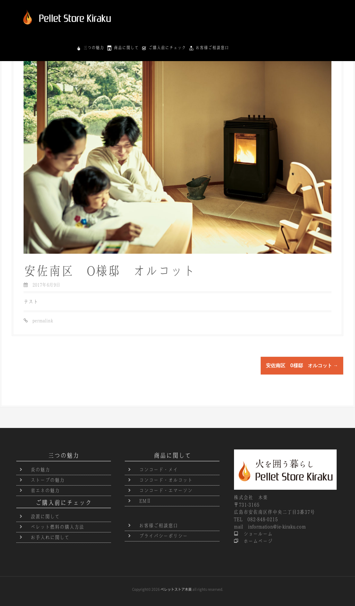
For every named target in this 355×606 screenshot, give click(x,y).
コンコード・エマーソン (165, 490)
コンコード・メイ (158, 469)
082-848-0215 (262, 519)
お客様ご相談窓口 (320, 12)
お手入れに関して (50, 537)
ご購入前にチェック (275, 12)
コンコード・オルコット (165, 480)
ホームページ (255, 541)
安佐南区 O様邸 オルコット (302, 365)
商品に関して (234, 12)
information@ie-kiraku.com (277, 526)
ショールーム (255, 533)
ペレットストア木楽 (176, 589)
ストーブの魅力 (47, 480)
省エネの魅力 (45, 490)
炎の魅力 (40, 469)
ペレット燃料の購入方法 (57, 526)
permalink (40, 320)
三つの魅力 (202, 12)
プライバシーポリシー (163, 535)
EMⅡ (145, 500)
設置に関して (45, 516)
